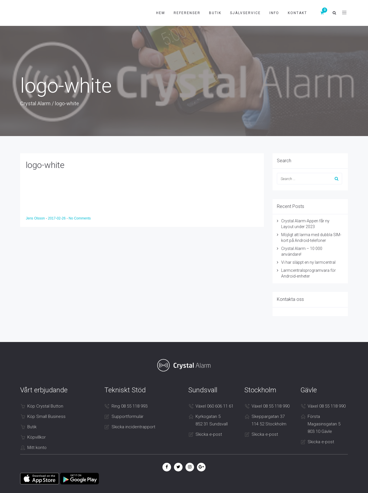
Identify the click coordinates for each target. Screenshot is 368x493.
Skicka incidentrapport (133, 426)
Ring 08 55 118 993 (129, 406)
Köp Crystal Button (45, 406)
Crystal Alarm (35, 103)
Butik (215, 13)
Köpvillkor (36, 437)
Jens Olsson (36, 218)
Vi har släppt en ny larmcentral (308, 262)
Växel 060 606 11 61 (214, 406)
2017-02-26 (57, 218)
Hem (160, 13)
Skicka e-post (208, 434)
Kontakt (297, 13)
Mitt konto (37, 447)
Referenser (187, 13)
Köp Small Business (46, 416)
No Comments (80, 218)
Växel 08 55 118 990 (271, 406)
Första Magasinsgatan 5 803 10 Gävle (324, 424)
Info (274, 13)
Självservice (245, 13)
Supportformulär (127, 416)
